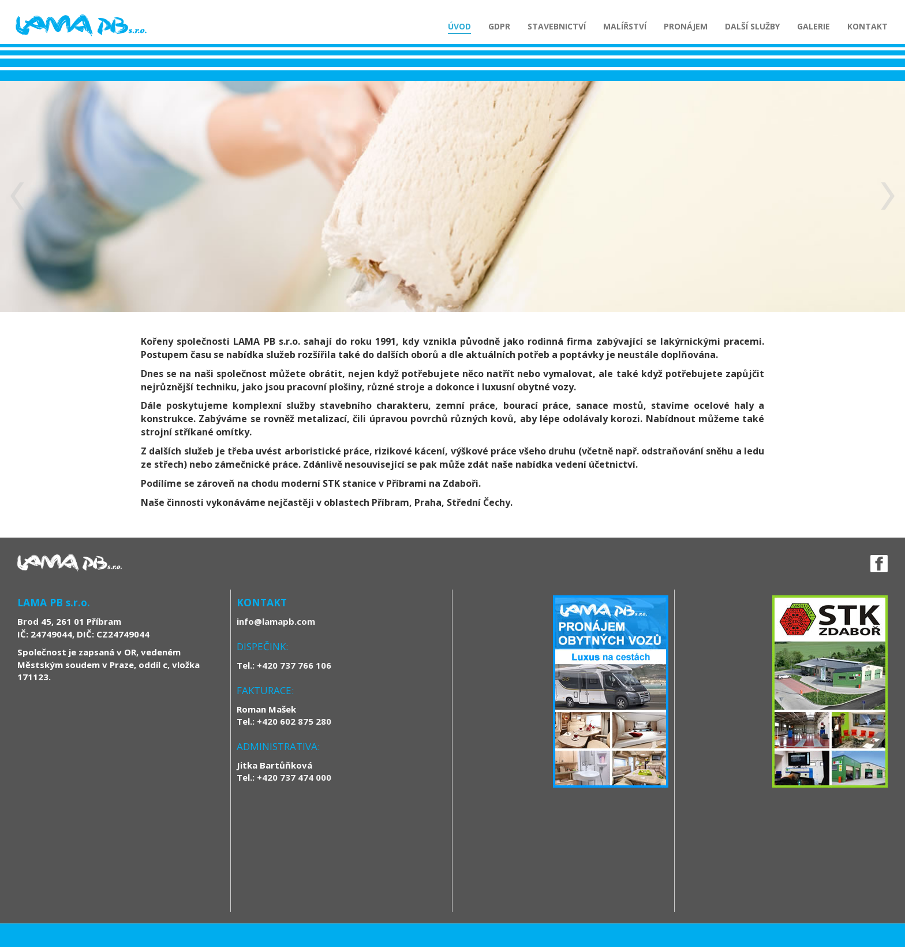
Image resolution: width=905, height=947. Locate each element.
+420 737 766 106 (294, 665)
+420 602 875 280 (294, 721)
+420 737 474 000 (294, 777)
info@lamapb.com (276, 621)
